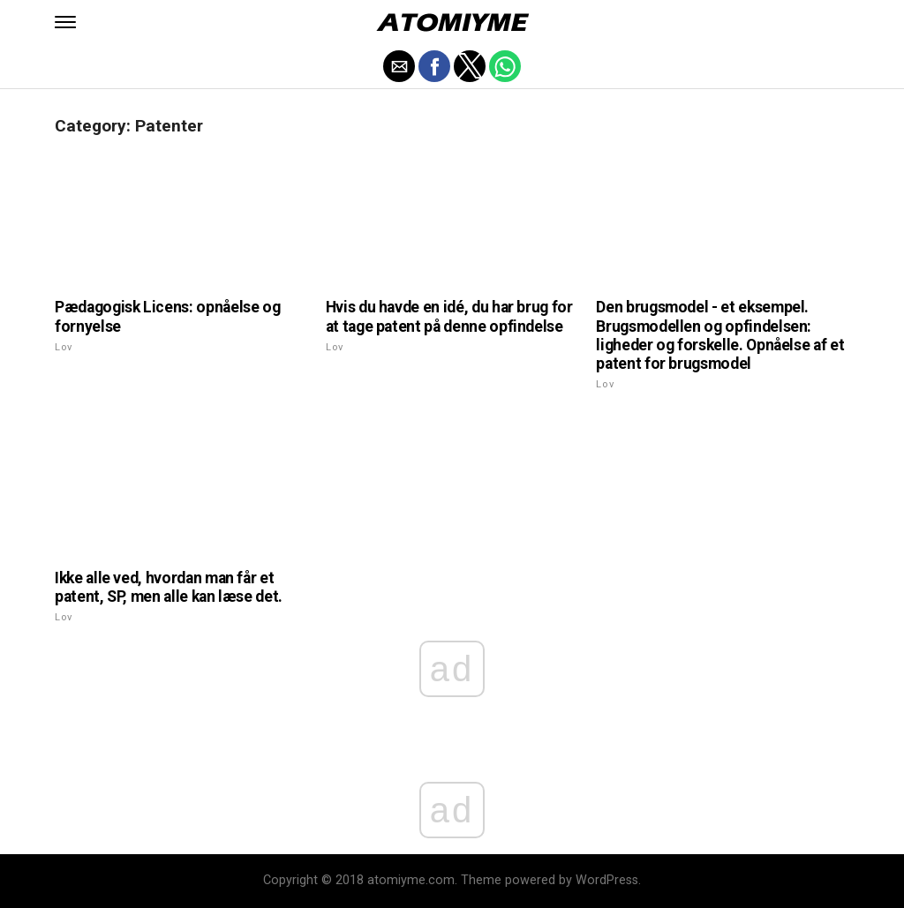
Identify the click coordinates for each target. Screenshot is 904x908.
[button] (65, 22)
